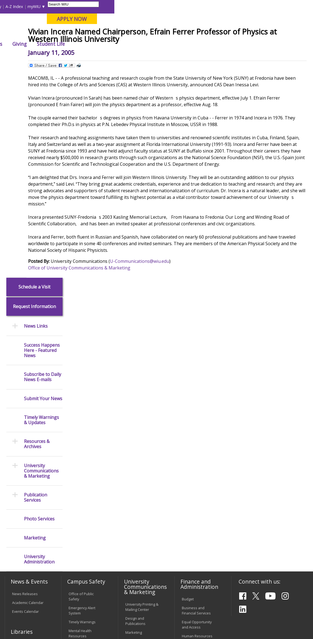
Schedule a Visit (34, 73)
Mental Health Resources (80, 420)
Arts (166, 44)
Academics (77, 44)
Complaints (134, 568)
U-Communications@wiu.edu (177, 322)
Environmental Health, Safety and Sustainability (84, 465)
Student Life (249, 44)
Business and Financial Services (196, 397)
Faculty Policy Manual (142, 512)
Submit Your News (43, 185)
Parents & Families (23, 6)
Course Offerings (163, 6)
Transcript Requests (28, 495)
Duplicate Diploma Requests (27, 507)
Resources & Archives (37, 231)
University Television (142, 428)
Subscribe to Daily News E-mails (42, 164)
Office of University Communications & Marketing (117, 328)
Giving (218, 44)
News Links (36, 113)
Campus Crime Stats (85, 431)
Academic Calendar (28, 389)
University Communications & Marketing (41, 258)
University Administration (39, 346)
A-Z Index (213, 6)
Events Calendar (25, 398)
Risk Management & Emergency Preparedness (85, 445)
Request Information (34, 93)
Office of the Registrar (26, 480)
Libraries (136, 6)
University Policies (140, 488)
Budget (188, 385)
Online (155, 33)
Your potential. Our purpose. (60, 33)
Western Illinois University (85, 24)
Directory (191, 6)
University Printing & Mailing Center (141, 394)
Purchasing (191, 431)
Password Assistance (78, 534)
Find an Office (193, 483)
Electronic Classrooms (78, 520)
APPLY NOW (271, 19)
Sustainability (91, 600)
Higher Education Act (142, 451)
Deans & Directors (197, 492)
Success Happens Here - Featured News (42, 137)
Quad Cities (131, 33)
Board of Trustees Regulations (140, 500)
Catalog (18, 439)
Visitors (51, 6)
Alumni (143, 44)
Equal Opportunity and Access (197, 411)
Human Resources (197, 422)
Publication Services (35, 284)
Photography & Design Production (140, 440)
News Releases (25, 380)
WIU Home (79, 56)
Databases (21, 448)
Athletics (191, 44)
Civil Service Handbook (135, 543)
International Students (83, 6)
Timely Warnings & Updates (41, 207)
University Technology (78, 562)
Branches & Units (26, 430)
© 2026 (19, 621)
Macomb (105, 33)
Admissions (112, 44)
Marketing (35, 324)
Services (19, 457)
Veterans (121, 600)
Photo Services (39, 306)
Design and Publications (135, 408)
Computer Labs (81, 508)
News (99, 56)
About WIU (42, 44)
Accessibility (25, 600)
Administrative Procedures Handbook (137, 526)
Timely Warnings (82, 408)
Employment (57, 600)
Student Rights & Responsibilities (139, 557)
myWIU (232, 6)
